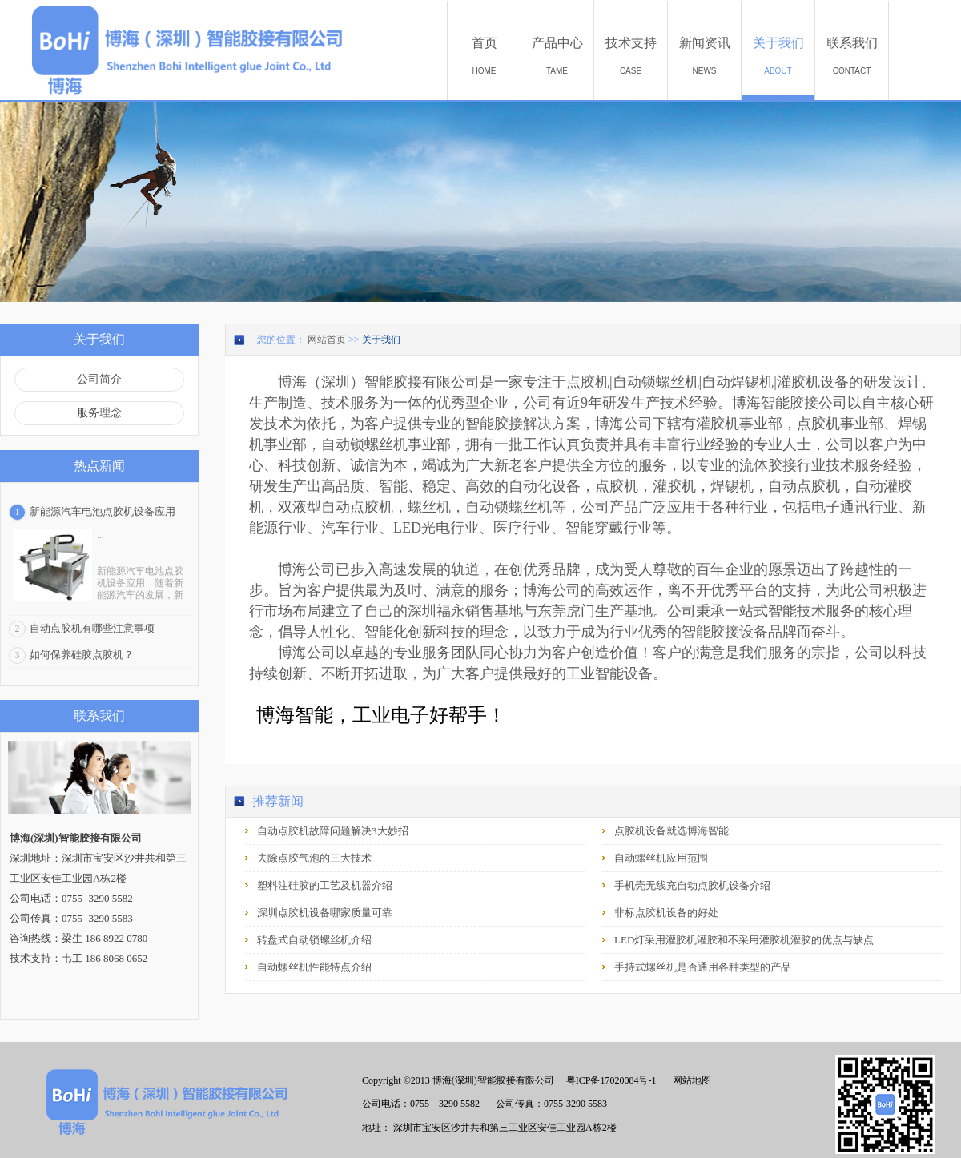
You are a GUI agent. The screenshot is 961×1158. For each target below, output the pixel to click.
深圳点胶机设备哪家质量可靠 (324, 913)
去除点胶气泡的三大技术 (314, 858)
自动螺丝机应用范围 (661, 858)
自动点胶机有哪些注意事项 (92, 628)
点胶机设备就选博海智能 (671, 831)
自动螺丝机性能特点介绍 (314, 967)
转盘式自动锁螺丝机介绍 (314, 940)
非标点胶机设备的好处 (666, 913)
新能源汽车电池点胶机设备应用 (102, 511)
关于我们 (381, 339)
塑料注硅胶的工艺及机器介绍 (324, 885)
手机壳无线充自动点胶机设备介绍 (692, 885)
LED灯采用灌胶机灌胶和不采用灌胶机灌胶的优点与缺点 (744, 940)
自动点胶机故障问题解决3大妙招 (332, 831)
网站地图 (689, 1080)
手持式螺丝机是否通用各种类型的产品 (702, 967)
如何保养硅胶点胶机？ (82, 655)
